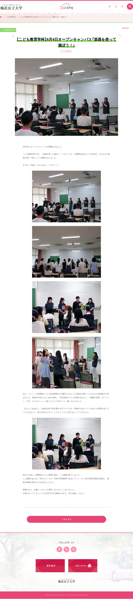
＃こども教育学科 (66, 51)
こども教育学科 (10, 17)
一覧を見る (66, 519)
